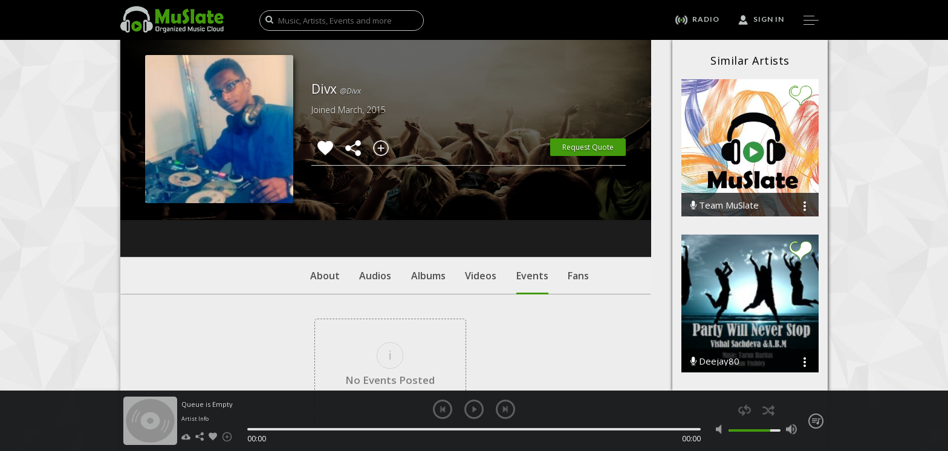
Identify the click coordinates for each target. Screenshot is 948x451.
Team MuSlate (724, 205)
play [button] (474, 409)
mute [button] (721, 429)
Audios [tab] (375, 202)
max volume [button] (791, 429)
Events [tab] (532, 208)
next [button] (505, 409)
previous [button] (442, 409)
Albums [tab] (428, 202)
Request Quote (588, 147)
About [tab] (325, 202)
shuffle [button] (768, 410)
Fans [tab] (578, 202)
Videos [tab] (480, 202)
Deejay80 (714, 361)
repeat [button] (744, 410)
